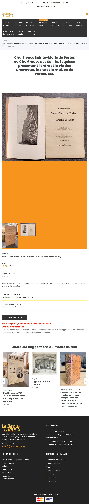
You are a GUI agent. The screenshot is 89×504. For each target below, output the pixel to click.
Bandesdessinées (30, 24)
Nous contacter (53, 471)
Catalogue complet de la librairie (60, 445)
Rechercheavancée (17, 24)
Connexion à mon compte (45, 6)
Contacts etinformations (8, 32)
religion (18, 297)
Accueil (5, 41)
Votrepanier (20, 32)
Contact (45, 3)
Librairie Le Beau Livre (50, 495)
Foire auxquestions (31, 32)
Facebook (56, 3)
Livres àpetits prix (55, 24)
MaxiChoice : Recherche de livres (15, 460)
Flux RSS (50, 474)
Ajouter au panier (14, 317)
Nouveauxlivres (43, 23)
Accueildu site (6, 24)
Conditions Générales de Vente (59, 441)
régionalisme (8, 297)
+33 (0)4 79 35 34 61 (30, 3)
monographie (28, 297)
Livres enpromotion (67, 24)
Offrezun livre (79, 24)
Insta (66, 3)
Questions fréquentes (56, 431)
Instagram (51, 482)
